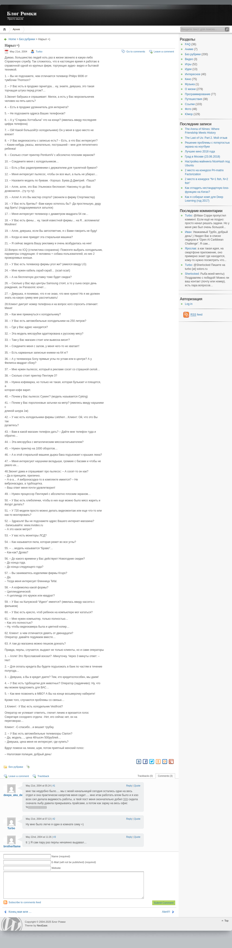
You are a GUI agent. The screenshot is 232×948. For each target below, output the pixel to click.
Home (5, 29)
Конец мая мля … (20, 917)
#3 (54, 837)
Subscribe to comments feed (25, 907)
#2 (53, 819)
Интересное (192, 74)
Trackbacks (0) (145, 776)
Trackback (43, 776)
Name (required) (61, 856)
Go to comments (135, 51)
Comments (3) (165, 776)
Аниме (189, 49)
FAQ (187, 44)
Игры (188, 64)
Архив (16, 29)
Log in (189, 304)
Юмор (189, 114)
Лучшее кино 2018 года (200, 151)
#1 (53, 785)
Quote (137, 785)
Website (56, 868)
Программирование (197, 94)
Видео (189, 59)
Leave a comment (164, 51)
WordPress (12, 929)
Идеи (188, 69)
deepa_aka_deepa (15, 795)
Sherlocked (192, 273)
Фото (188, 109)
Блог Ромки (22, 13)
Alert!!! (166, 917)
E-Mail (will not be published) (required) (74, 862)
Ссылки (190, 104)
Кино (188, 79)
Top (226, 926)
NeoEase (42, 931)
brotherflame (11, 846)
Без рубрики (27, 39)
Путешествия (193, 99)
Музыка (190, 84)
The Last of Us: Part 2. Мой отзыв (206, 137)
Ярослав (190, 248)
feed (196, 314)
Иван (188, 232)
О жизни (190, 89)
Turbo (39, 51)
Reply (129, 785)
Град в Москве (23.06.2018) (202, 156)
